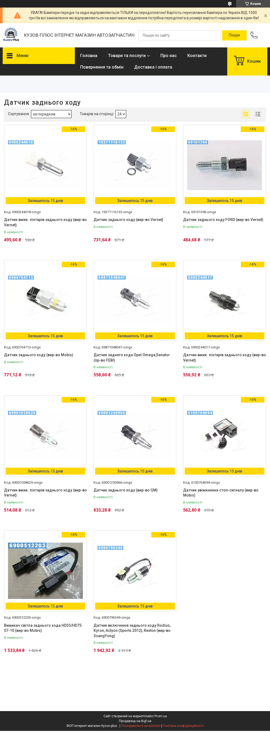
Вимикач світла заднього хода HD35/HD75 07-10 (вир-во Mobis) (43, 628)
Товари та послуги (127, 55)
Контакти (197, 55)
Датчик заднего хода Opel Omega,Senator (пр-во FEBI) (132, 357)
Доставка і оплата (153, 67)
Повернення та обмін (102, 67)
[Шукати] (234, 35)
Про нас (168, 55)
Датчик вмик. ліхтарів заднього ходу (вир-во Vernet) (45, 222)
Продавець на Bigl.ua (135, 721)
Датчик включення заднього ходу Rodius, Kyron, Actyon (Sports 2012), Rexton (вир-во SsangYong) (132, 630)
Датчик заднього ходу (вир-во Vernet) (128, 219)
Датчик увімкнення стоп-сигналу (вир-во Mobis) (221, 493)
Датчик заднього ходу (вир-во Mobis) (38, 355)
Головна (88, 55)
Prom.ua (161, 716)
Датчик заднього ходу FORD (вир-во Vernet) (223, 219)
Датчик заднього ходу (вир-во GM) (126, 490)
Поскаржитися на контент (140, 726)
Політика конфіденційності (183, 726)
